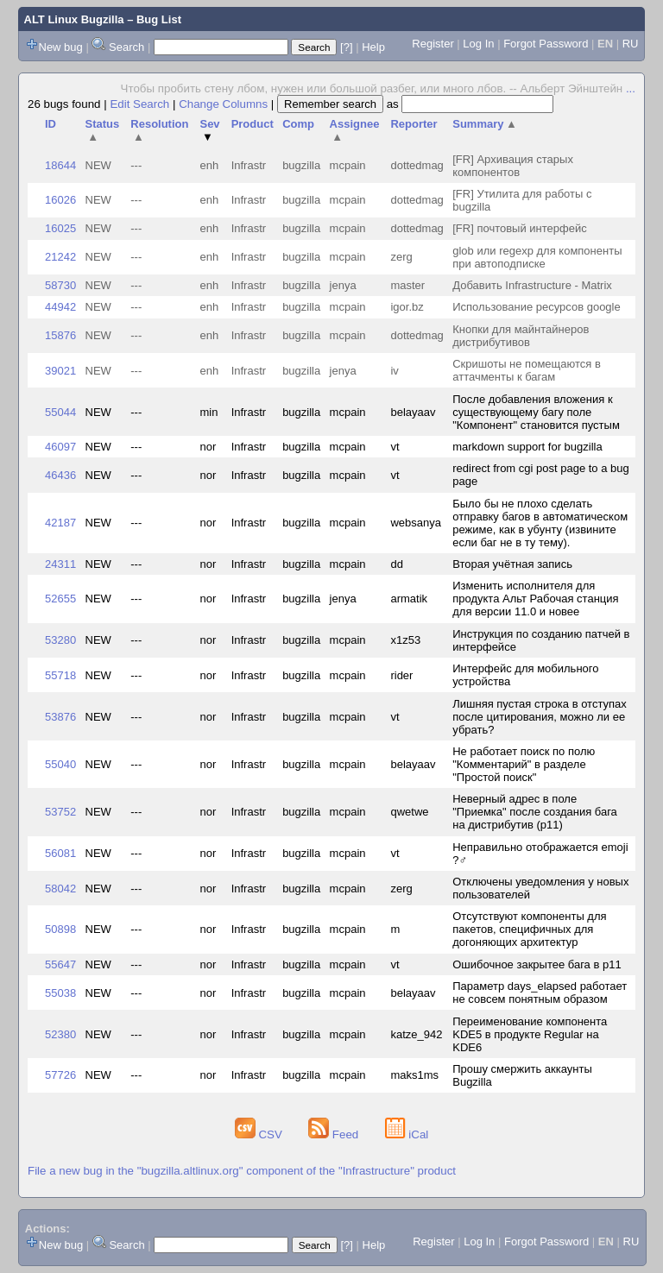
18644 (60, 165)
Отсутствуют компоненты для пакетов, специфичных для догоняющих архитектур (529, 929)
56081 (60, 853)
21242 (60, 256)
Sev (209, 130)
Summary (484, 123)
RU (630, 43)
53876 (60, 716)
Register (432, 43)
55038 (60, 992)
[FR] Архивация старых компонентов (512, 166)
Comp (298, 123)
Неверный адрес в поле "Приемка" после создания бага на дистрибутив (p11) (534, 811)
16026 (60, 199)
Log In (478, 43)
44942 (60, 306)
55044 (60, 412)
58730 (60, 285)
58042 (60, 888)
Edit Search (139, 104)
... (630, 88)
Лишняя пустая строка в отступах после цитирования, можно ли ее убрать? (539, 716)
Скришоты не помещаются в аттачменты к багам (526, 370)
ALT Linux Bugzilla (74, 19)
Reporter (413, 123)
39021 (60, 370)
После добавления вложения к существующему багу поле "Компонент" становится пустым (536, 412)
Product (252, 123)
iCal (407, 1134)
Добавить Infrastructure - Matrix (532, 285)
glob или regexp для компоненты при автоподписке (537, 257)
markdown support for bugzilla (527, 446)
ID (50, 123)
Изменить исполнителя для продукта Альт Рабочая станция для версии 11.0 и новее (535, 598)
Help (373, 47)
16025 (60, 228)
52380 (60, 1034)
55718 (60, 675)
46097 (60, 446)
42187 (60, 522)
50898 (60, 929)
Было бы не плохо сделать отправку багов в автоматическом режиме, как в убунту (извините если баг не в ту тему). (540, 523)
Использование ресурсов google (536, 306)
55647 (60, 964)
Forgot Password (545, 43)
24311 (60, 564)
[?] (346, 47)
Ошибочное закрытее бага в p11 (536, 964)
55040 (60, 764)
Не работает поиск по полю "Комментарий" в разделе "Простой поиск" (523, 764)
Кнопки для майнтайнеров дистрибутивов (520, 336)
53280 (60, 639)
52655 (60, 598)
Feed (335, 1134)
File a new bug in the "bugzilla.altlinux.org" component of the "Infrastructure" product (242, 1170)
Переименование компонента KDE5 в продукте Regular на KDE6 (529, 1034)
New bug (61, 47)
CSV (260, 1134)
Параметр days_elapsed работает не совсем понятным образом (539, 992)
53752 (60, 811)
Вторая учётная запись (512, 564)
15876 (60, 335)
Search (126, 47)
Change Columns (223, 104)
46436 (60, 475)
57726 (60, 1074)
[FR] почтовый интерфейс (519, 228)
